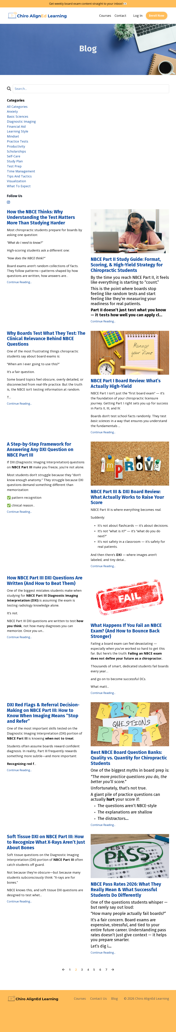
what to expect (19, 186)
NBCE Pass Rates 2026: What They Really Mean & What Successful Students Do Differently (124, 910)
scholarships (16, 151)
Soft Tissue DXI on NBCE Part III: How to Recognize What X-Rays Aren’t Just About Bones (44, 859)
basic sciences (17, 117)
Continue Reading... (19, 284)
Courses (105, 16)
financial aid (16, 127)
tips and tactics (19, 176)
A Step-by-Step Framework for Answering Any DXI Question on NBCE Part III (44, 460)
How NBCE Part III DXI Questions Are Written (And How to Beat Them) (45, 596)
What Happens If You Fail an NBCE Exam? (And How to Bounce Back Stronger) (130, 644)
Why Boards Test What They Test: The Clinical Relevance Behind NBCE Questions (40, 348)
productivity (16, 146)
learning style (17, 131)
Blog (114, 1023)
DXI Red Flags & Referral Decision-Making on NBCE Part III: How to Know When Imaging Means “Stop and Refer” (44, 728)
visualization (16, 181)
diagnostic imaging (21, 122)
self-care (13, 156)
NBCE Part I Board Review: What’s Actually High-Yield (122, 393)
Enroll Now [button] (156, 16)
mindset (13, 136)
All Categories (17, 107)
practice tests (17, 141)
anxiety (12, 112)
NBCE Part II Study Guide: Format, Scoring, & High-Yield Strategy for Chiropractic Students (125, 269)
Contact (120, 16)
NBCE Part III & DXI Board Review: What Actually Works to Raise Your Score (130, 508)
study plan (15, 161)
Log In (137, 16)
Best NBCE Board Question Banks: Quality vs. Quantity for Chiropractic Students (127, 773)
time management (21, 171)
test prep (14, 166)
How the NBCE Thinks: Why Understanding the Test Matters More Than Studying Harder (45, 218)
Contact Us (98, 1023)
